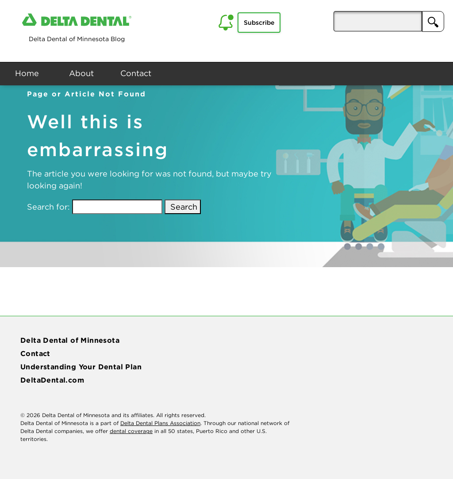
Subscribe (259, 23)
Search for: (48, 207)
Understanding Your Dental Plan (81, 366)
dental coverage (131, 431)
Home (27, 73)
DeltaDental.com (52, 380)
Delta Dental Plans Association (160, 423)
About (81, 73)
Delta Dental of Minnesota (69, 340)
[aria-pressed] (378, 21)
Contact (135, 73)
